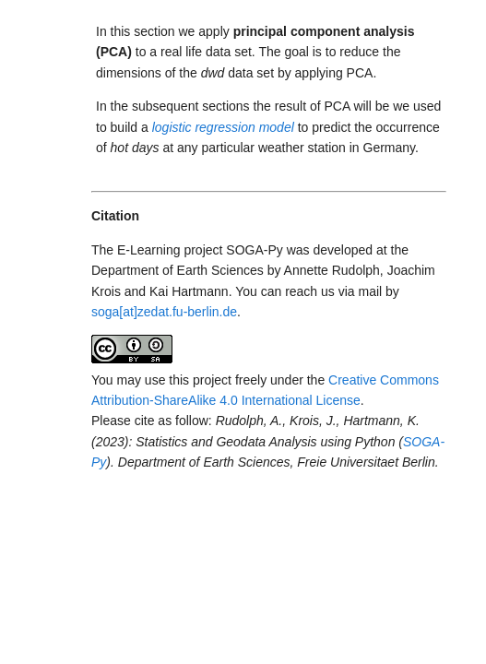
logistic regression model (223, 127)
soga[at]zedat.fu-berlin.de (164, 311)
